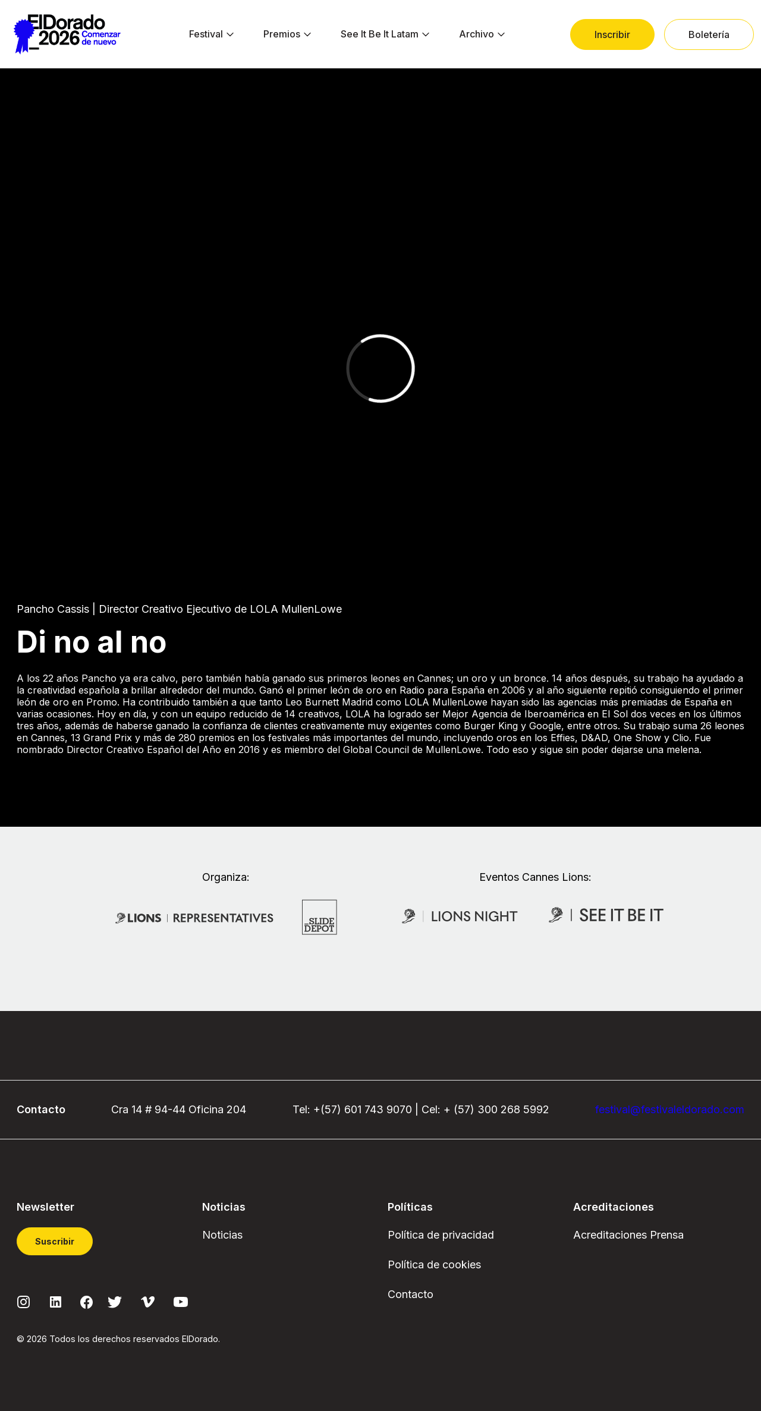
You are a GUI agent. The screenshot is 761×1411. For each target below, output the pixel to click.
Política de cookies (434, 1264)
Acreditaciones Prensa (628, 1235)
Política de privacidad (441, 1235)
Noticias (222, 1235)
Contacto (410, 1294)
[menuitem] (206, 34)
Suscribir (54, 1241)
